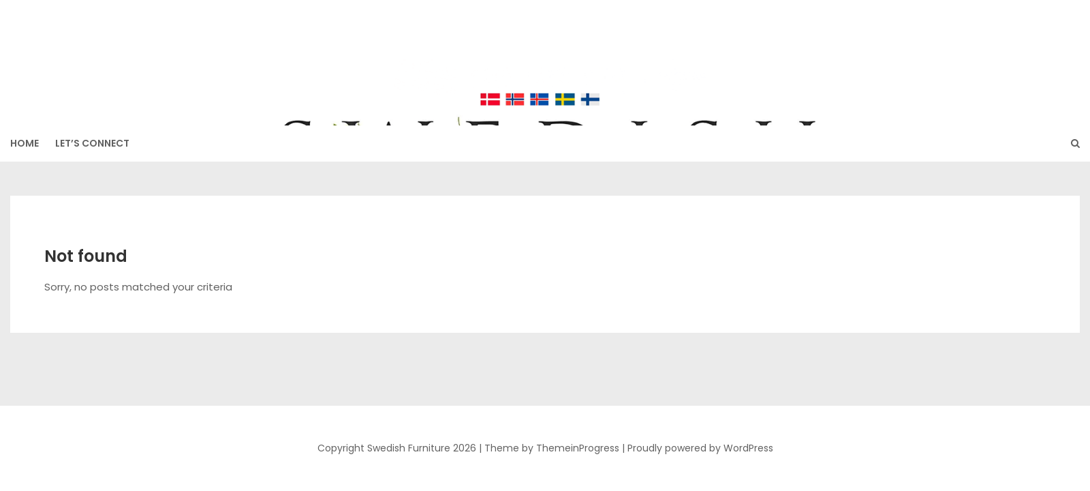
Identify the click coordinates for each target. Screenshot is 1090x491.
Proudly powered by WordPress (700, 448)
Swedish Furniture (545, 55)
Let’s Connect (92, 143)
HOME (24, 143)
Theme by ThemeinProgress (551, 448)
